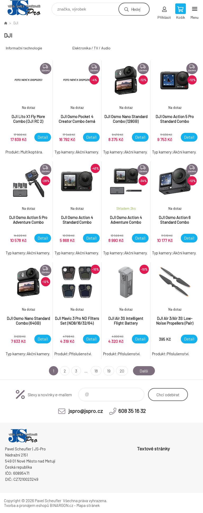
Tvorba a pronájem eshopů (26, 505)
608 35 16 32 (132, 411)
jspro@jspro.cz (85, 411)
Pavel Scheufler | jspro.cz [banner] (27, 8)
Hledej (135, 9)
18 (96, 370)
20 (122, 370)
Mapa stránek (88, 505)
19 (108, 370)
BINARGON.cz (61, 505)
